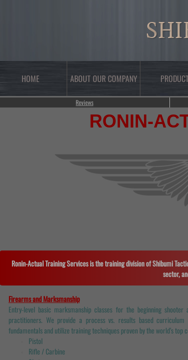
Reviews (84, 102)
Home (31, 78)
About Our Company (103, 78)
